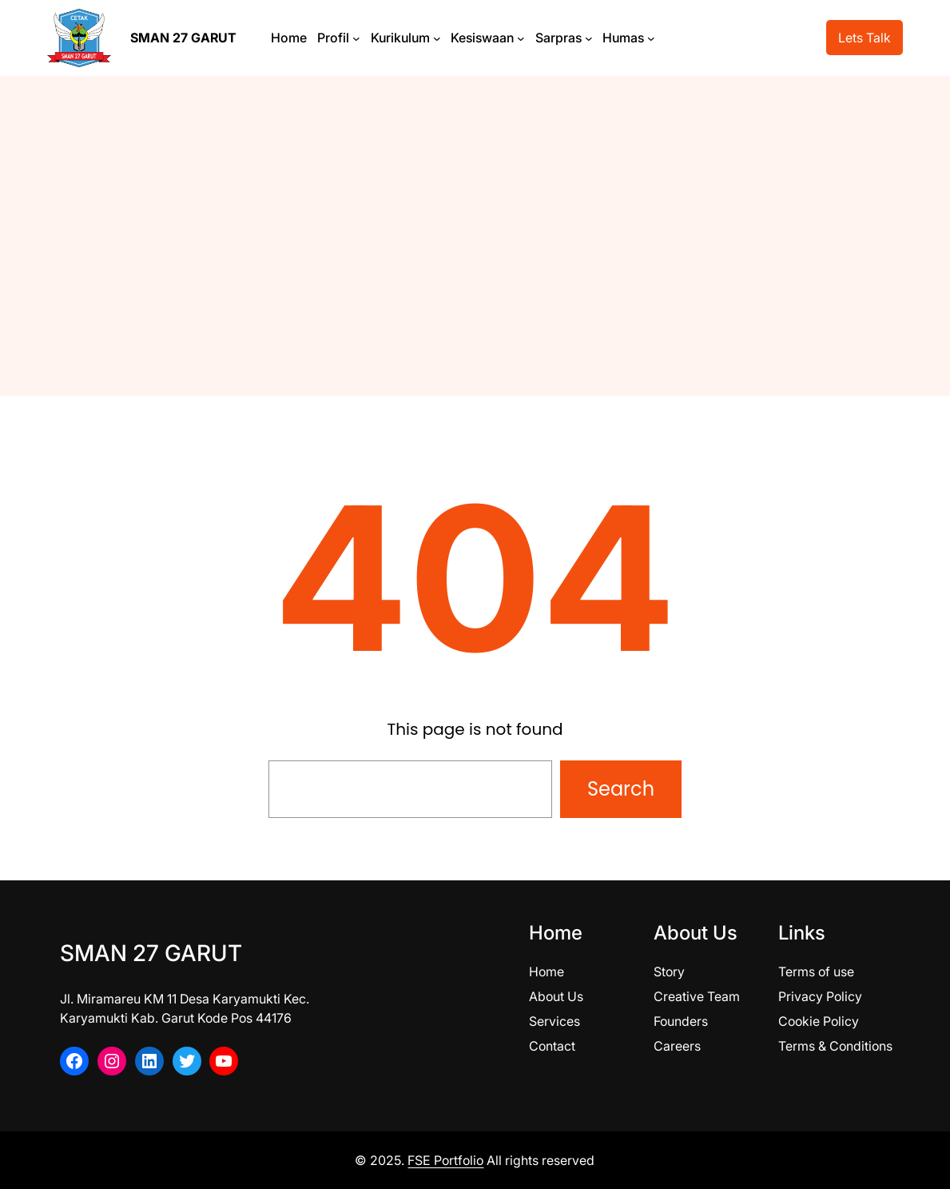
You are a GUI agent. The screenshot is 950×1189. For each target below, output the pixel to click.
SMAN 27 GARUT (183, 38)
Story (669, 972)
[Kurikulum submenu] (437, 38)
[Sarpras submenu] (589, 38)
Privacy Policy (820, 996)
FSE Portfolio (445, 1160)
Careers (677, 1046)
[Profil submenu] (356, 38)
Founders (681, 1021)
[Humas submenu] (651, 38)
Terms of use (816, 972)
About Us (556, 996)
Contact (552, 1046)
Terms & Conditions (835, 1046)
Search (620, 789)
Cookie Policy (818, 1021)
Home (546, 972)
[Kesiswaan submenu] (521, 38)
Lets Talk (864, 38)
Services (554, 1021)
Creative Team (697, 996)
